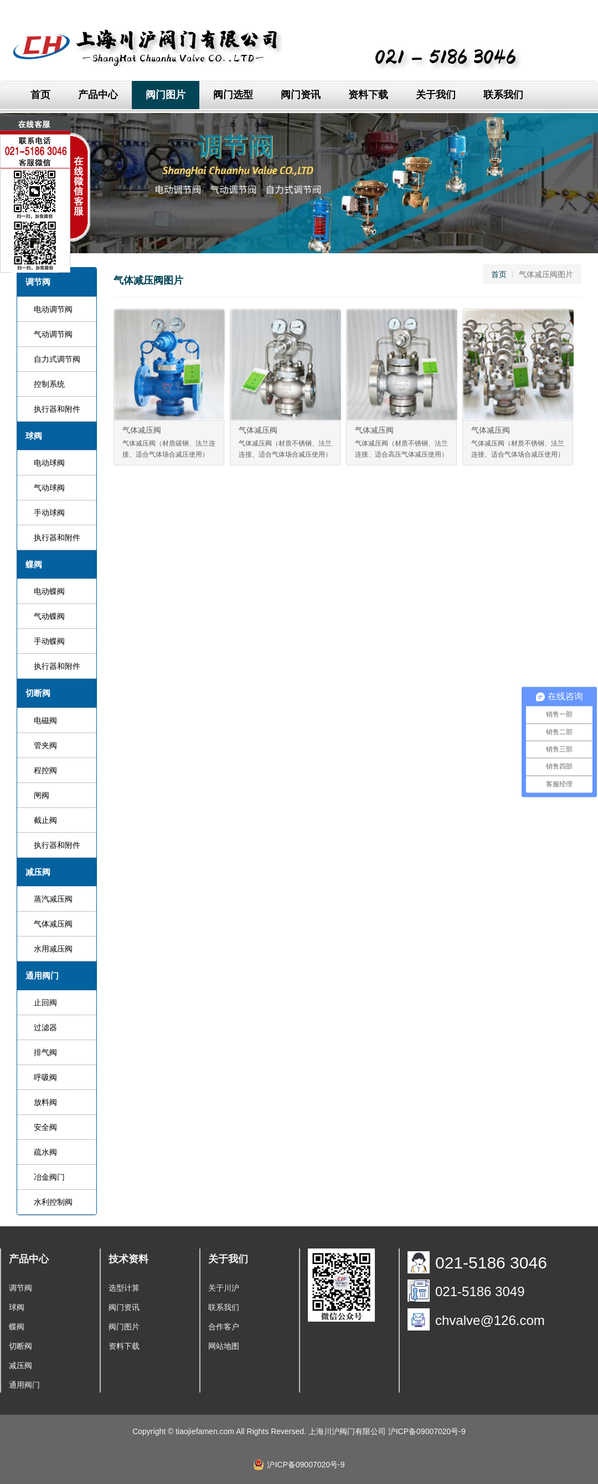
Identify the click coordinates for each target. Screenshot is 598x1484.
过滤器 (45, 1027)
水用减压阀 (53, 948)
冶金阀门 (49, 1177)
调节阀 (20, 1287)
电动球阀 (49, 462)
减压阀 (20, 1365)
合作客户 (223, 1326)
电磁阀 (45, 720)
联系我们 (503, 94)
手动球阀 (49, 512)
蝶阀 (16, 1326)
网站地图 (223, 1346)
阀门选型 (233, 94)
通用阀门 (24, 1384)
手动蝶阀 (49, 641)
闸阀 (41, 795)
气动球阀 (49, 487)
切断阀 (20, 1346)
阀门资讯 (301, 94)
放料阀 (45, 1102)
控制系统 (49, 384)
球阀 (16, 1307)
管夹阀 (45, 745)
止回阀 (45, 1002)
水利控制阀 (53, 1202)
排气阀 (45, 1052)
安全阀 (45, 1127)
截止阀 (45, 820)
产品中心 (98, 94)
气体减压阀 (53, 923)
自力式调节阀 (57, 359)
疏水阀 (45, 1152)
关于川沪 (223, 1287)
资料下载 (368, 94)
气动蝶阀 (49, 616)
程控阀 (45, 770)
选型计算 (124, 1287)
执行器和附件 (57, 409)
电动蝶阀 (49, 591)
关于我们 (436, 94)
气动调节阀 (53, 334)
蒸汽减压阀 (53, 898)
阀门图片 (165, 94)
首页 (40, 94)
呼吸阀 (45, 1077)
